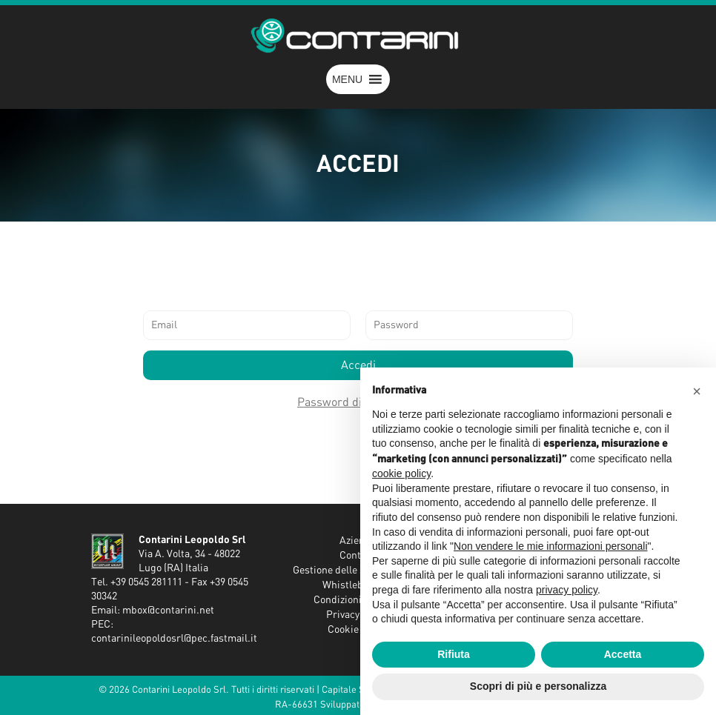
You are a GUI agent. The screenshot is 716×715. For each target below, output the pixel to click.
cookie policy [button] (401, 473)
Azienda (357, 541)
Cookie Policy (358, 630)
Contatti (358, 556)
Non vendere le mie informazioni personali (550, 546)
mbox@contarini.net (168, 610)
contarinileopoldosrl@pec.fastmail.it (174, 638)
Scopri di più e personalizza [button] (538, 686)
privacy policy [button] (566, 590)
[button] (347, 79)
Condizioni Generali (358, 600)
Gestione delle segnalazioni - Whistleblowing (358, 578)
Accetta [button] (623, 654)
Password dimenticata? (358, 402)
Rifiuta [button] (453, 654)
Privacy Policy (357, 615)
